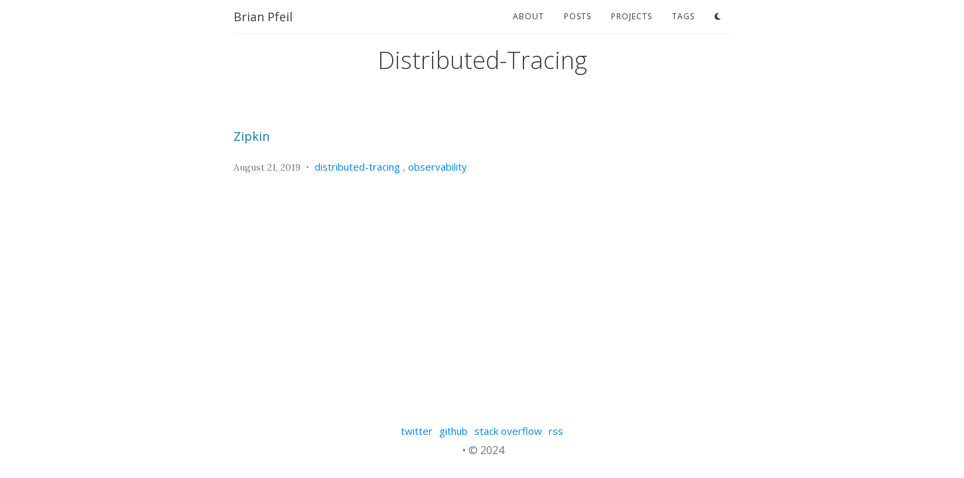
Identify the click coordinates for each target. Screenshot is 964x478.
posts (577, 16)
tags (683, 16)
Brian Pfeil (263, 17)
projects (631, 16)
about (528, 16)
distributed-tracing (357, 166)
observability (437, 166)
